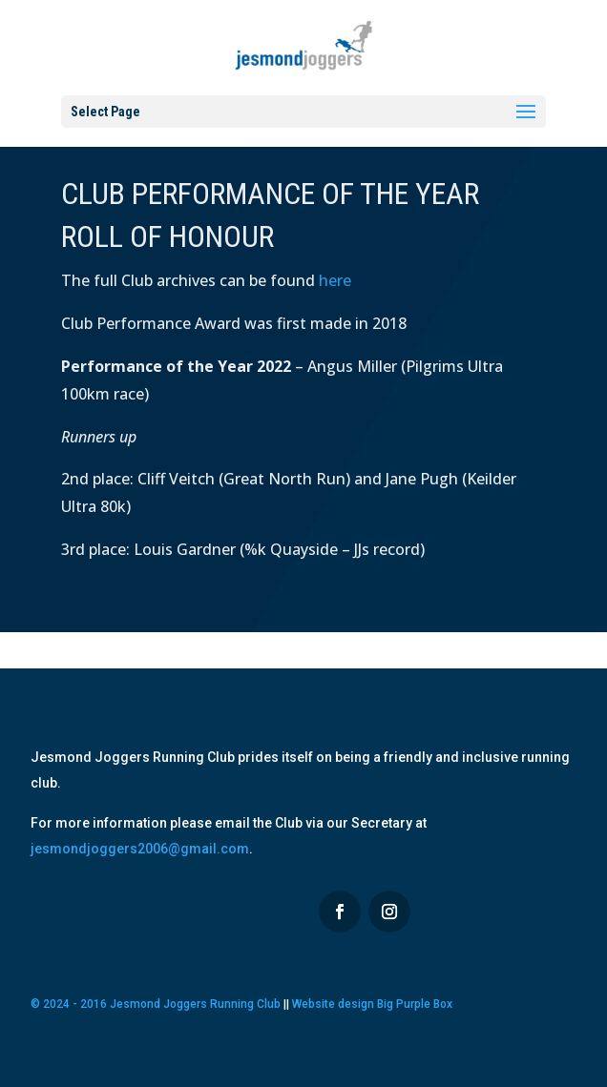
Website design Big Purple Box (372, 1004)
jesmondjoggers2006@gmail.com (140, 848)
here (335, 280)
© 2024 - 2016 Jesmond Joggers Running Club (156, 1004)
